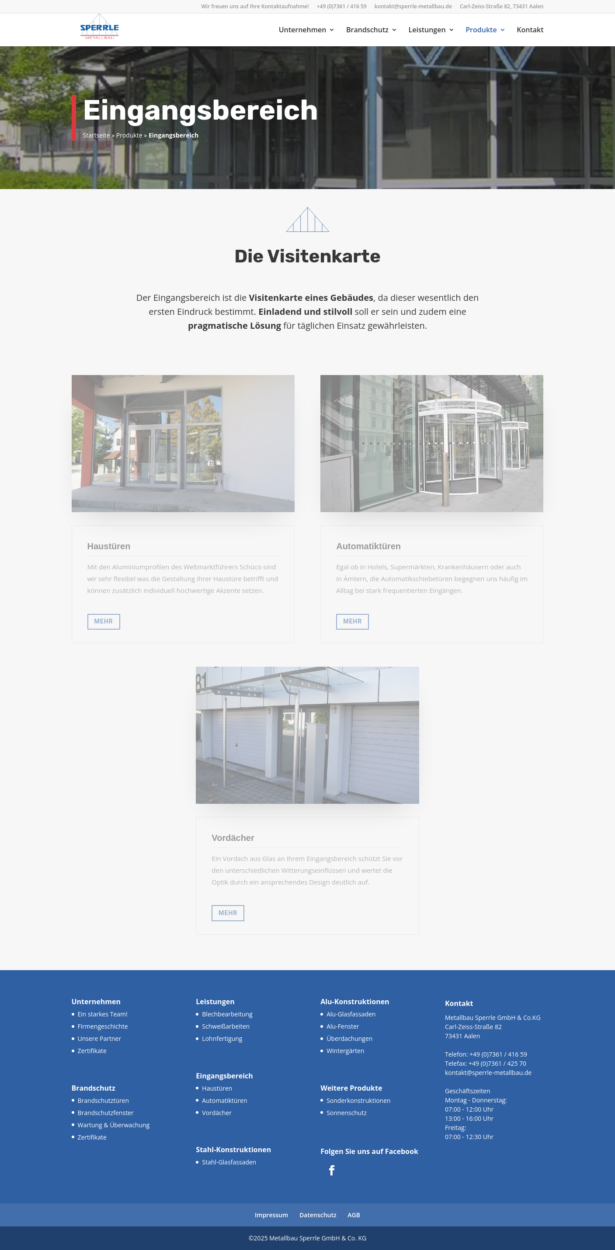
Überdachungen (349, 1038)
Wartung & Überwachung (114, 1125)
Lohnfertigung (222, 1038)
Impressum (271, 1215)
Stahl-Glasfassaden (229, 1162)
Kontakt (530, 30)
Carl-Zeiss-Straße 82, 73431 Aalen (502, 7)
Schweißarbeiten (226, 1026)
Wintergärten (345, 1051)
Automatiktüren (224, 1100)
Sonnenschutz (347, 1113)
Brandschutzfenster (106, 1113)
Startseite (96, 135)
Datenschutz (318, 1215)
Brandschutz (367, 30)
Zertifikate (92, 1051)
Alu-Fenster (343, 1026)
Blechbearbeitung (227, 1014)
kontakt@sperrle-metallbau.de (413, 7)
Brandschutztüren (103, 1100)
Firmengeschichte (103, 1026)
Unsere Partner (100, 1038)
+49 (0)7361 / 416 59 (342, 7)
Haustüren (217, 1088)
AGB (353, 1215)
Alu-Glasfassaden (351, 1014)
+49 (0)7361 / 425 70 (496, 1063)
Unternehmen (303, 30)
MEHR (103, 621)
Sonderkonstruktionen (359, 1100)
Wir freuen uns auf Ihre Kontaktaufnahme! (255, 7)
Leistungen (427, 30)
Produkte (481, 30)
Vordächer (217, 1113)
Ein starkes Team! (103, 1014)
